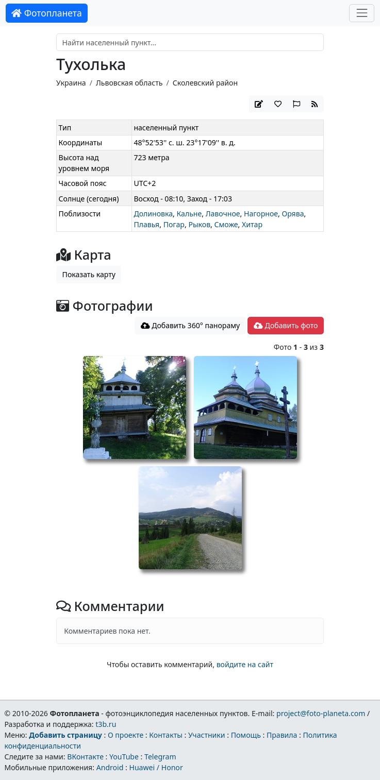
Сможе (226, 224)
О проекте (125, 735)
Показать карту (88, 274)
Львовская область (129, 83)
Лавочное (223, 213)
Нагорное (261, 213)
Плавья (146, 224)
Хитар (252, 224)
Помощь (246, 735)
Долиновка (153, 213)
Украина (71, 83)
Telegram (160, 756)
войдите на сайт (245, 664)
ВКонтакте (85, 756)
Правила (282, 735)
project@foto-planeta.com (320, 713)
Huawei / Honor (156, 767)
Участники (206, 735)
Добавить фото (286, 325)
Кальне (189, 213)
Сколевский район (205, 83)
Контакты (166, 735)
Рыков (199, 224)
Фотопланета (46, 13)
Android (110, 767)
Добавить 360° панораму (190, 325)
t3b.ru (105, 724)
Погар (174, 224)
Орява (293, 213)
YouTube (124, 756)
